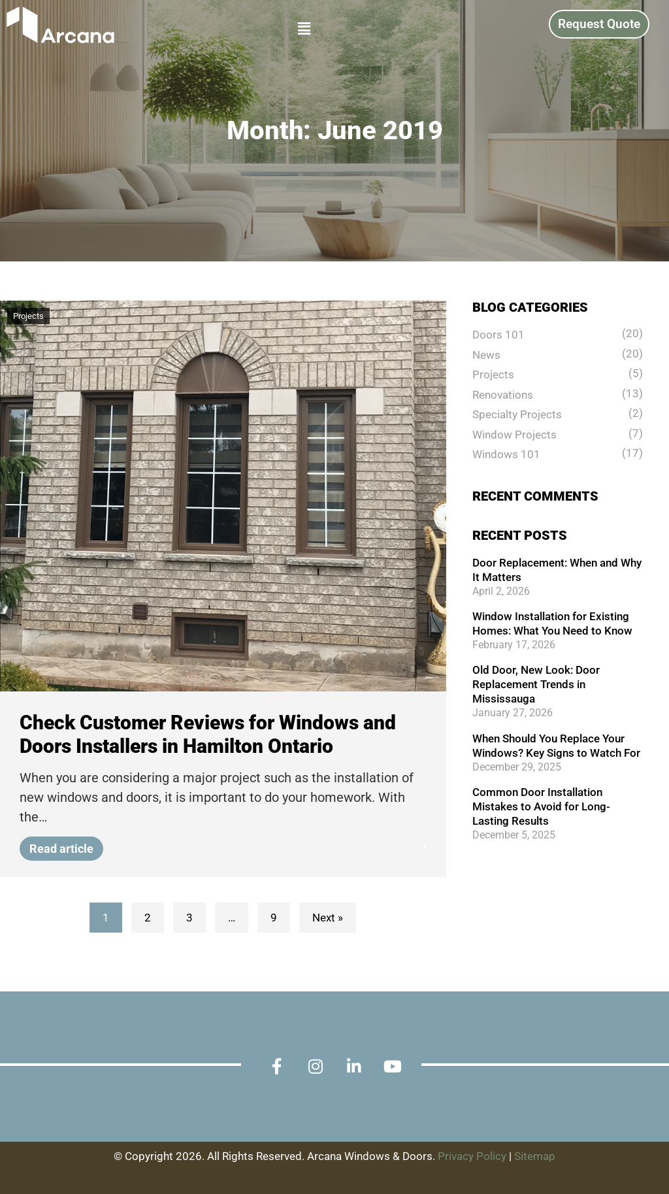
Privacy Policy (472, 1156)
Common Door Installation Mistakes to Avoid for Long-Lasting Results (541, 806)
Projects (28, 316)
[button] (203, 28)
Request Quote (599, 23)
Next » (327, 917)
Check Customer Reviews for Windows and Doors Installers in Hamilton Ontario (208, 734)
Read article (66, 848)
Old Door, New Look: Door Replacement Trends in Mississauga (536, 684)
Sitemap (534, 1156)
